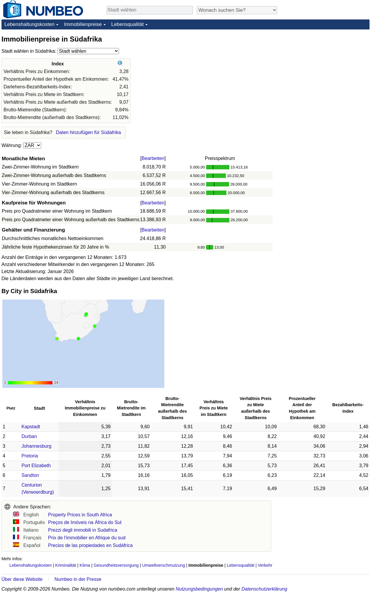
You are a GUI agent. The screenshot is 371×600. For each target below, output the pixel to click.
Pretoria (29, 455)
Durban (29, 436)
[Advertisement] (309, 122)
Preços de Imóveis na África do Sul (84, 522)
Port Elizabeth (36, 465)
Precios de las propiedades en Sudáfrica (90, 545)
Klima (85, 565)
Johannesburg (36, 446)
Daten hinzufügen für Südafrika (88, 132)
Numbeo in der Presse (77, 579)
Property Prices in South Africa (80, 514)
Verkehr (265, 565)
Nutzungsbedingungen (199, 588)
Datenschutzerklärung (264, 588)
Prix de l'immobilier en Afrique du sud (86, 537)
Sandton (30, 475)
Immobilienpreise (83, 24)
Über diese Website (21, 579)
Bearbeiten (153, 158)
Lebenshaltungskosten (29, 24)
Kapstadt (30, 426)
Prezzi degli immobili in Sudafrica (82, 530)
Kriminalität (65, 565)
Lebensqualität (127, 24)
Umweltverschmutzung (163, 565)
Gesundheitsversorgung (116, 565)
